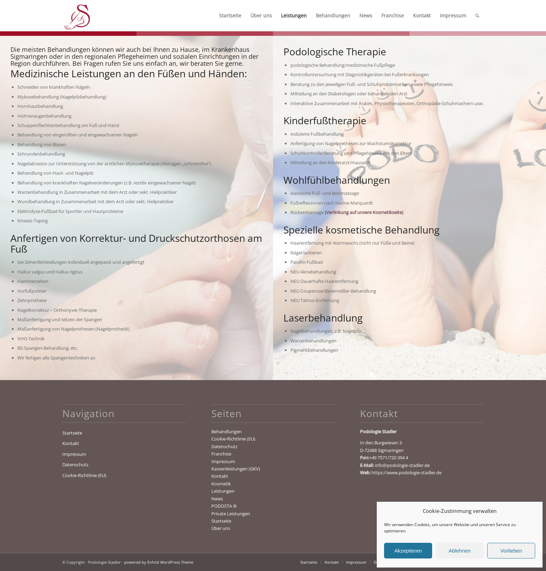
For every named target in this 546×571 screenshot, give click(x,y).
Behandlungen (226, 431)
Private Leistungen (230, 513)
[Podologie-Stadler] (76, 15)
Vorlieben (511, 551)
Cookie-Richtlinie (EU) (84, 475)
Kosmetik (221, 484)
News (217, 498)
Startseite (72, 433)
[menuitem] (230, 15)
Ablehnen (459, 551)
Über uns (220, 528)
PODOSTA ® (224, 506)
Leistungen (222, 491)
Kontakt (70, 443)
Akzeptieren (408, 551)
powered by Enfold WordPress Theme (158, 562)
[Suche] (477, 15)
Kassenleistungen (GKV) (235, 469)
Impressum (74, 454)
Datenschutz (75, 464)
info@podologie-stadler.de (402, 465)
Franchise (221, 454)
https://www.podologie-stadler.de (407, 472)
